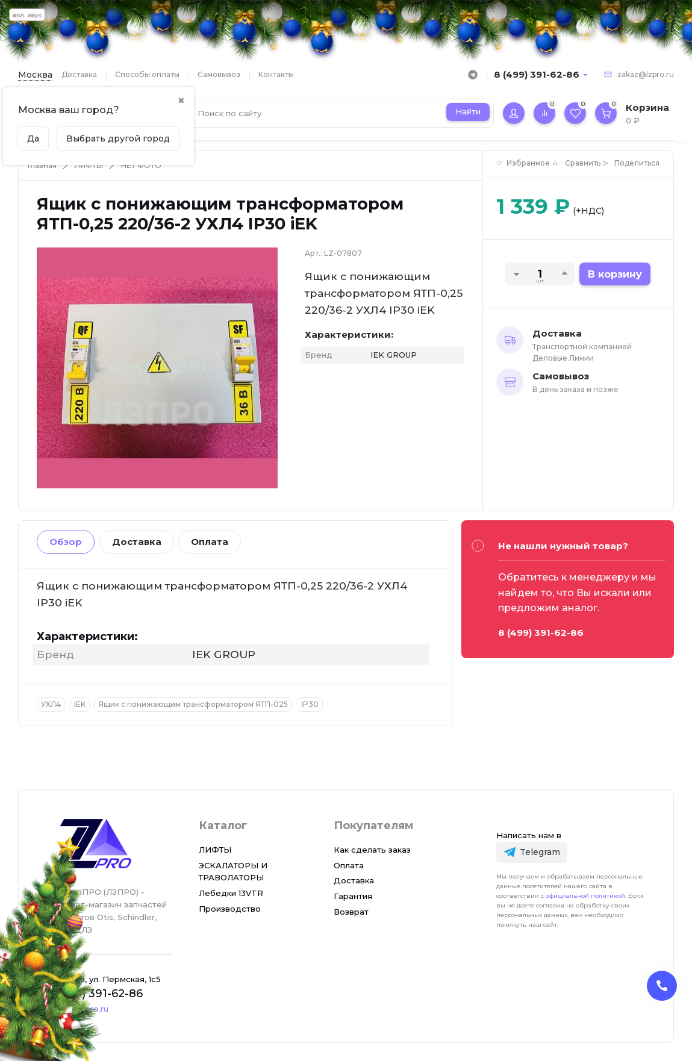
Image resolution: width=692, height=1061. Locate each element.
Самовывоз (219, 74)
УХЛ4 (51, 704)
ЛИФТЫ (89, 165)
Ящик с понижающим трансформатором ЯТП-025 (193, 704)
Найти (468, 111)
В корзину (615, 274)
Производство (230, 908)
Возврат (351, 911)
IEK (80, 704)
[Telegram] (531, 852)
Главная (42, 165)
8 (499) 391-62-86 (536, 74)
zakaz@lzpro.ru (645, 74)
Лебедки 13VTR (231, 893)
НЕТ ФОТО (141, 165)
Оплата (209, 541)
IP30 (310, 704)
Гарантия (353, 896)
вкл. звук (27, 15)
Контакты (276, 74)
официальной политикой (585, 896)
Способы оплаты (147, 74)
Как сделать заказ (372, 849)
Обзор (65, 541)
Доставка (79, 74)
